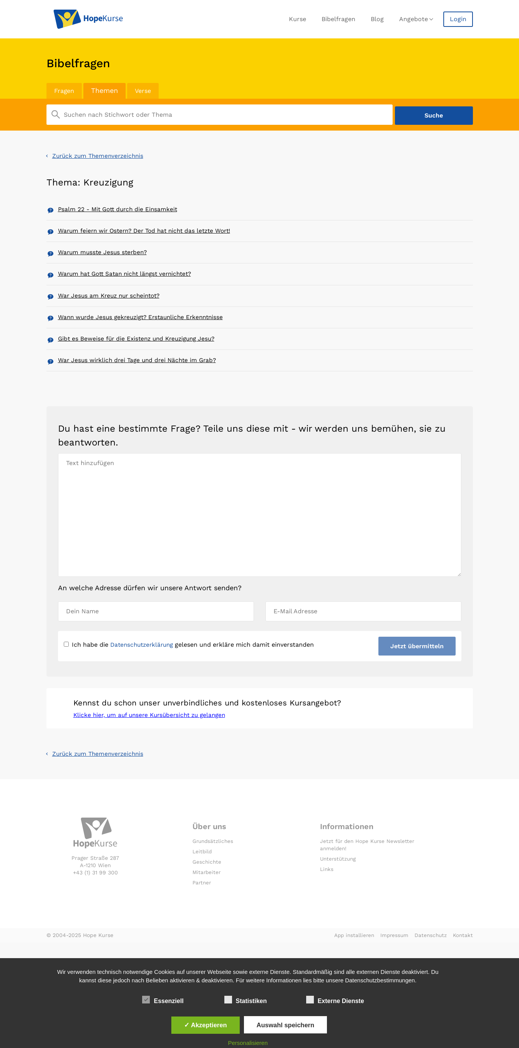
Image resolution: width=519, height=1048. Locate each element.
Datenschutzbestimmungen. (380, 980)
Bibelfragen (338, 19)
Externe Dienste (335, 999)
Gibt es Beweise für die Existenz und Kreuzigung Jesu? (140, 349)
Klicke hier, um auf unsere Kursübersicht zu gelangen (153, 730)
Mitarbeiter (207, 888)
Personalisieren (247, 1043)
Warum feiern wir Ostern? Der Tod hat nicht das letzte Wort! (149, 232)
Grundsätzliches (213, 857)
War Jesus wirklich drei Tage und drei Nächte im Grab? (140, 372)
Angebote (413, 19)
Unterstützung (339, 875)
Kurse (297, 19)
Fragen (65, 90)
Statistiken (245, 999)
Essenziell (162, 999)
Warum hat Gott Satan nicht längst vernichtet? (128, 279)
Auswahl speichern (285, 1025)
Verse (146, 90)
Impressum (392, 951)
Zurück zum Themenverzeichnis (100, 154)
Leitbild (202, 867)
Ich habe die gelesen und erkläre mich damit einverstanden (191, 658)
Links (327, 885)
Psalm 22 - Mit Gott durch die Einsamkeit (120, 208)
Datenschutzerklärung (143, 658)
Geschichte (207, 878)
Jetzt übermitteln (416, 659)
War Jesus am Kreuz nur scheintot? (111, 302)
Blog (377, 19)
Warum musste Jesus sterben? (104, 255)
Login (458, 19)
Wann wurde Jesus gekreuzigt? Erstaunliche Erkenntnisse (144, 325)
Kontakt (463, 951)
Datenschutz (429, 951)
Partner (202, 899)
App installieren (350, 951)
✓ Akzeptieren (205, 1025)
